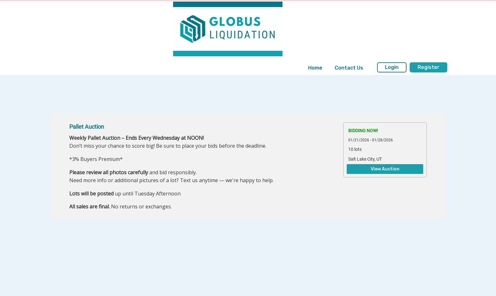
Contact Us (349, 68)
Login (392, 67)
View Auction (385, 169)
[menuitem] (315, 68)
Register (428, 67)
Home (315, 68)
